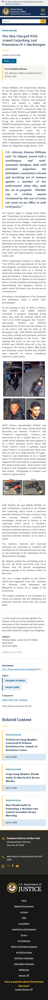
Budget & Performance (24, 906)
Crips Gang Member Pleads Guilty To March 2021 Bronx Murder (23, 778)
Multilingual (24, 970)
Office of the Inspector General (24, 947)
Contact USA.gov (24, 990)
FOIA (24, 918)
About (24, 901)
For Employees (24, 941)
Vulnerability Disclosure (24, 964)
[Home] (17, 15)
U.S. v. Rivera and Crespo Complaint (19, 669)
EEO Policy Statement (24, 958)
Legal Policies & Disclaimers (24, 929)
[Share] (9, 61)
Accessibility (24, 924)
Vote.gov (24, 976)
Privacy (24, 935)
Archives (24, 912)
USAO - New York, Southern (15, 700)
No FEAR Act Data (24, 953)
